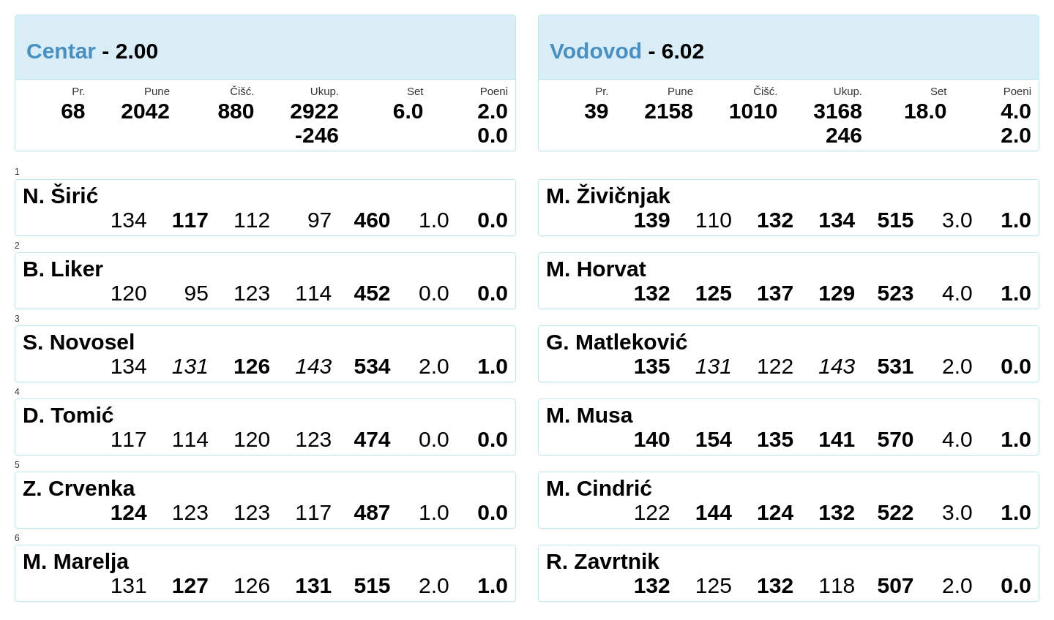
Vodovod (596, 51)
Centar (61, 51)
